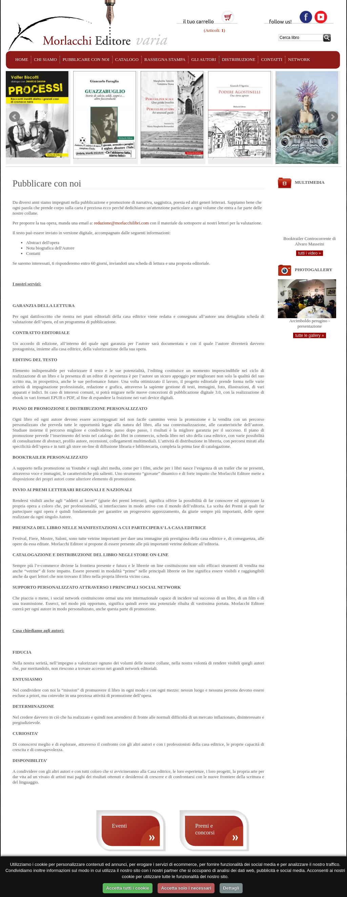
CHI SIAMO (45, 59)
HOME (21, 59)
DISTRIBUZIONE (239, 59)
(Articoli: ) (214, 30)
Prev (14, 116)
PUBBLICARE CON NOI (86, 59)
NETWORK (299, 59)
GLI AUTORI (203, 59)
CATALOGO (127, 59)
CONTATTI (271, 59)
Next (332, 116)
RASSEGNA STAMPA (165, 59)
